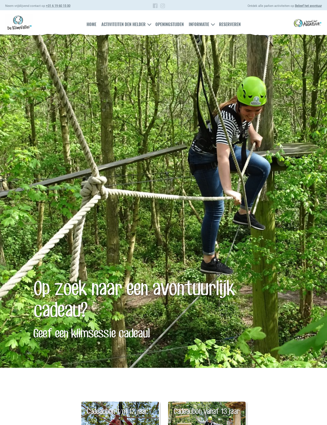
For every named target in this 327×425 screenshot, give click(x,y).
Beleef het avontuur (308, 6)
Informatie (199, 24)
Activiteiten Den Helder (123, 24)
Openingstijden (169, 24)
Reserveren (230, 24)
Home (91, 24)
